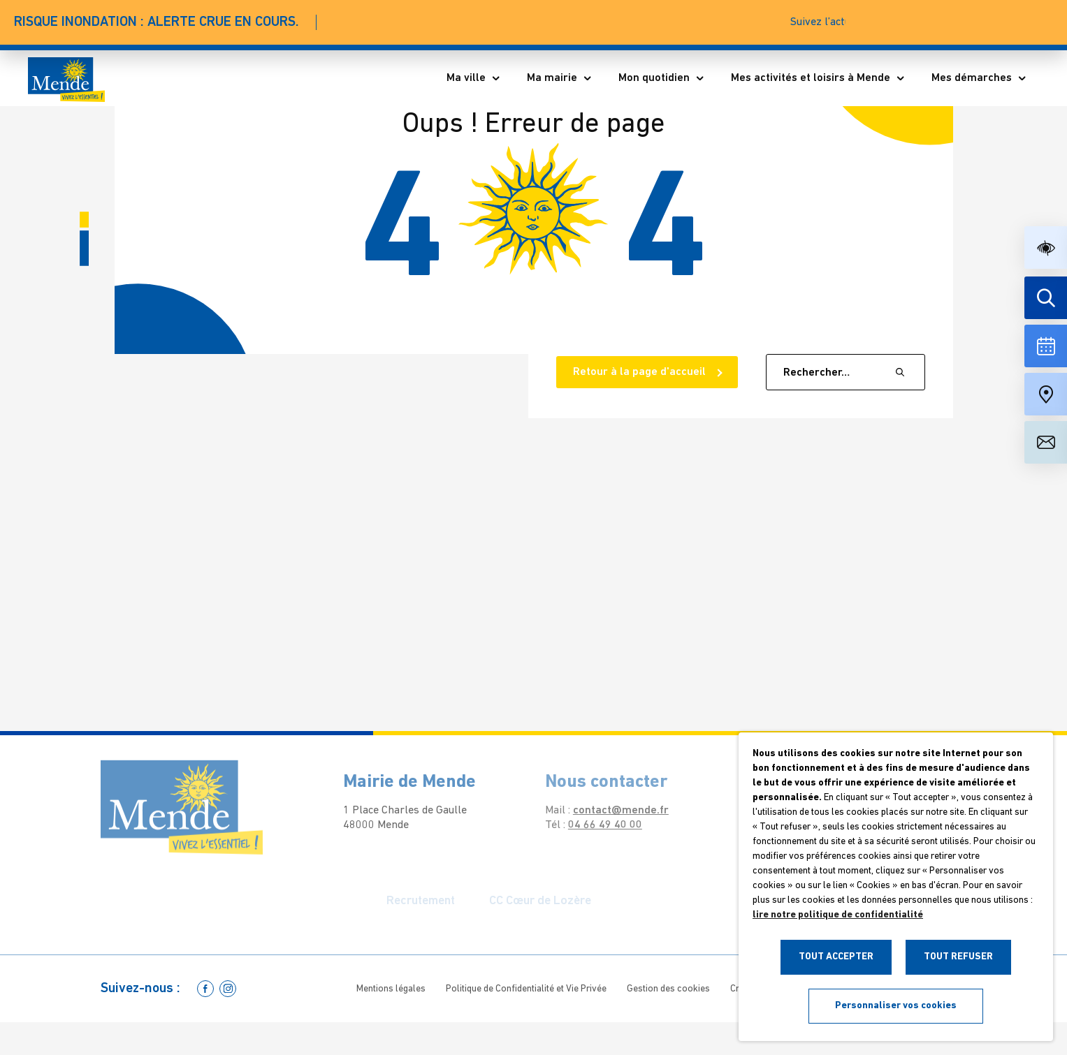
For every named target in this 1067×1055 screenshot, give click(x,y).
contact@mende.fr (610, 810)
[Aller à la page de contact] (1045, 442)
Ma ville (474, 78)
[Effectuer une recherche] (1045, 297)
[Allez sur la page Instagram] (227, 988)
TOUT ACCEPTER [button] (836, 957)
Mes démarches (979, 78)
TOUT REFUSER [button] (958, 957)
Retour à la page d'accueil (641, 372)
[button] (1045, 247)
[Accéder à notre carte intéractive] (1045, 394)
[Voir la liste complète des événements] (1045, 346)
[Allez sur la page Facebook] (205, 988)
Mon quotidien (661, 78)
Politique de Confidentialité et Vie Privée (526, 989)
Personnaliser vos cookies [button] (896, 1006)
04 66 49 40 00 (595, 825)
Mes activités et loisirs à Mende (818, 78)
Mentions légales (391, 989)
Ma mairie (560, 78)
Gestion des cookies (668, 989)
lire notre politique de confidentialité (838, 915)
